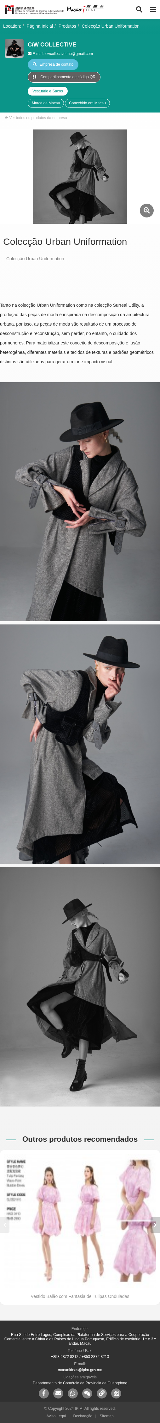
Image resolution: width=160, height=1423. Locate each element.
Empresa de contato (53, 64)
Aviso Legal (56, 1416)
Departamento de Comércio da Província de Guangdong (80, 1383)
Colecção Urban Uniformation (111, 26)
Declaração (83, 1416)
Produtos (67, 26)
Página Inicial (40, 26)
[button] (155, 1225)
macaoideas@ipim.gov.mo (80, 1370)
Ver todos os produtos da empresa (36, 118)
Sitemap (107, 1416)
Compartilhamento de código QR (64, 77)
